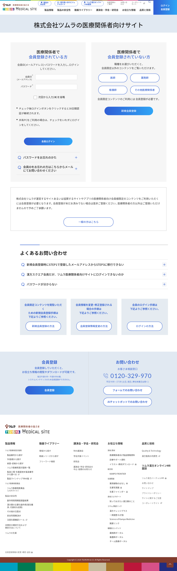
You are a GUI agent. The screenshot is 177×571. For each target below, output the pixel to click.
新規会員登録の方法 (43, 326)
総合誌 (110, 469)
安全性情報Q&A (14, 515)
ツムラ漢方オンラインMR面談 (92, 3)
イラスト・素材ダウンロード (122, 464)
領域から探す (45, 450)
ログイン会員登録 (165, 7)
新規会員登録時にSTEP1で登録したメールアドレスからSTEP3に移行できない (75, 265)
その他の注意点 (14, 511)
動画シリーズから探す (49, 456)
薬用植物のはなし (117, 483)
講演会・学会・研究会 (86, 443)
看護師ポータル (116, 537)
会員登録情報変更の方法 (94, 326)
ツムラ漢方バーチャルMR (153, 478)
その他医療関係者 (145, 90)
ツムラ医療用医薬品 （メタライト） (15, 489)
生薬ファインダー (117, 491)
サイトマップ (148, 488)
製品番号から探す (15, 455)
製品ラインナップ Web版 (18, 478)
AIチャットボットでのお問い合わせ (128, 402)
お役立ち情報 (115, 443)
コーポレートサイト (137, 3)
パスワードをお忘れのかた (40, 157)
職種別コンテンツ (114, 528)
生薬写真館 (114, 487)
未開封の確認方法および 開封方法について (16, 526)
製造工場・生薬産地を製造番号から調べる (20, 473)
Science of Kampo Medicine (122, 519)
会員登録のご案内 (111, 3)
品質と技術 (148, 443)
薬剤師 (145, 77)
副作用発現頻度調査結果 (17, 500)
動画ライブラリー (49, 443)
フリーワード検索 (47, 461)
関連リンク (114, 523)
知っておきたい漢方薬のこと (122, 501)
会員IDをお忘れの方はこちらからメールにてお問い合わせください (48, 168)
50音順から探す (14, 459)
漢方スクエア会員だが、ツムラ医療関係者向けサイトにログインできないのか (75, 274)
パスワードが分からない (42, 284)
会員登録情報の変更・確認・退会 (18, 552)
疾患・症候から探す (15, 463)
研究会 (76, 461)
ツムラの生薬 (11, 533)
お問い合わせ (124, 3)
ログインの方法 (145, 326)
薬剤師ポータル (116, 533)
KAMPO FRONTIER (118, 473)
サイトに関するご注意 (151, 498)
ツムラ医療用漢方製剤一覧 (18, 467)
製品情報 (10, 443)
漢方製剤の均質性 (149, 456)
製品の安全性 (44, 3)
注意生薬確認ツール (16, 519)
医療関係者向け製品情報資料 (122, 455)
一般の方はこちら (88, 222)
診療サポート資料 (117, 459)
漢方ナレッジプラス (118, 511)
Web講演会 (78, 450)
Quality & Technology (151, 450)
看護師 (113, 90)
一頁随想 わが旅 (117, 515)
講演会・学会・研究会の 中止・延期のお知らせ (83, 467)
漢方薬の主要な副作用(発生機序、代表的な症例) (20, 505)
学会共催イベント (81, 456)
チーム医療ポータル (118, 541)
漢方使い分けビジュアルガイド (66, 3)
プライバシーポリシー (151, 493)
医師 (112, 77)
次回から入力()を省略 (51, 97)
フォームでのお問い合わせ (127, 390)
